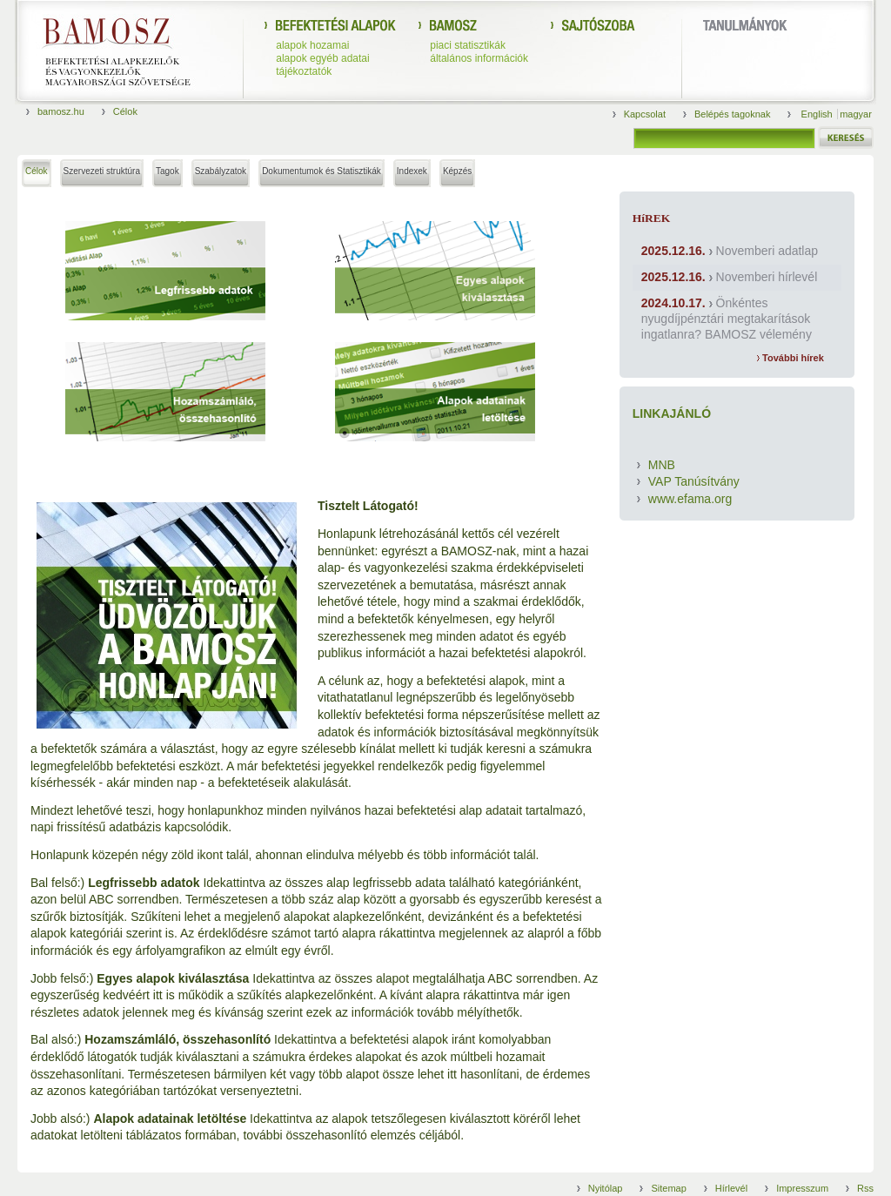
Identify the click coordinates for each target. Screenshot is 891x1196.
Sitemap (668, 1188)
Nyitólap (605, 1188)
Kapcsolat (645, 114)
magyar (856, 114)
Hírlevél (731, 1188)
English (818, 114)
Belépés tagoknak (732, 114)
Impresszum (802, 1188)
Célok (125, 111)
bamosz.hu (60, 111)
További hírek (790, 358)
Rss (865, 1188)
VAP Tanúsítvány (694, 481)
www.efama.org (690, 499)
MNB (661, 465)
